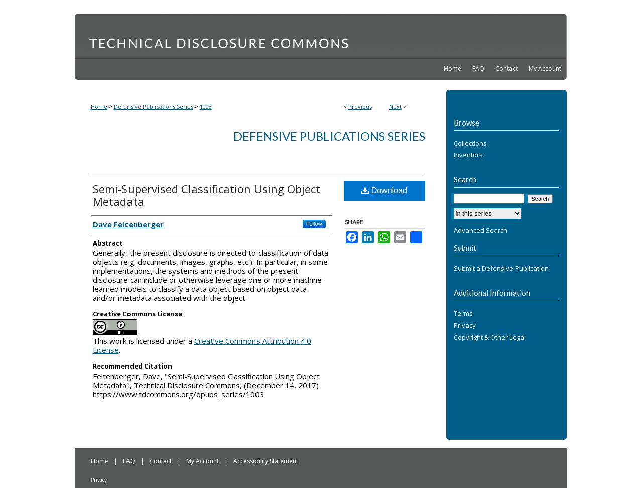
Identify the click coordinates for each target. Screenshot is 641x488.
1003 (206, 106)
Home (99, 106)
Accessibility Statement (265, 461)
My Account (203, 461)
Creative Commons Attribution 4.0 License (202, 345)
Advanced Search (480, 230)
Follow (314, 224)
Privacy (465, 326)
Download (384, 190)
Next (395, 106)
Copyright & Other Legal (490, 338)
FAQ (130, 461)
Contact (161, 461)
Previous (360, 106)
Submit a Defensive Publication (501, 269)
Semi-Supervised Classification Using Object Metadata (206, 195)
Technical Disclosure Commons (321, 36)
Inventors (468, 155)
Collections (470, 144)
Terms (463, 314)
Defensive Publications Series (153, 106)
